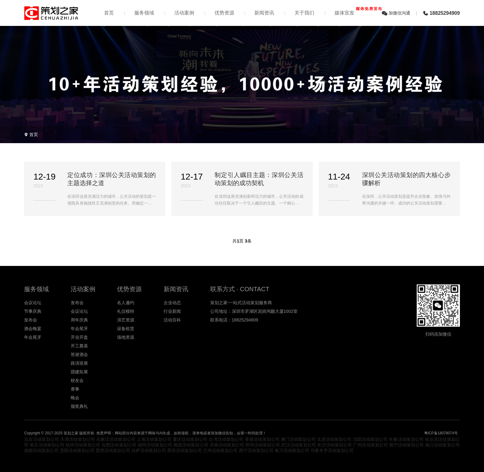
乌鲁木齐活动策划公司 (332, 450)
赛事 (75, 389)
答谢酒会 (79, 354)
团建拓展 (79, 371)
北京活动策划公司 (41, 439)
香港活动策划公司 (262, 439)
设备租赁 (125, 328)
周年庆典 (79, 319)
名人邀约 (125, 302)
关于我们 (304, 12)
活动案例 (184, 12)
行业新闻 (172, 311)
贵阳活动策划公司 (77, 450)
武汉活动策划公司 (298, 444)
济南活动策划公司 (227, 444)
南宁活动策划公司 (406, 444)
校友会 (77, 380)
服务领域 (144, 12)
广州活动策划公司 (370, 444)
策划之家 (71, 433)
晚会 (75, 397)
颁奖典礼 (79, 406)
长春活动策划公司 (406, 439)
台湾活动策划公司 (226, 439)
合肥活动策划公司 (119, 444)
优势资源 (224, 12)
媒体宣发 (358, 11)
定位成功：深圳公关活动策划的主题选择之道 (111, 179)
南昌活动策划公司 (190, 444)
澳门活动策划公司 (298, 439)
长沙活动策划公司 (334, 444)
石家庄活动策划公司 (116, 439)
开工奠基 (79, 345)
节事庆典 (32, 311)
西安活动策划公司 (184, 450)
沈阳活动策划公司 (370, 439)
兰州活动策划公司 (220, 450)
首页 (109, 12)
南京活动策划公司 (47, 444)
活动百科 (172, 319)
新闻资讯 (264, 12)
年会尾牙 (32, 337)
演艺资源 (125, 319)
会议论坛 (32, 302)
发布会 (30, 319)
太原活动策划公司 (334, 439)
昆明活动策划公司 (113, 450)
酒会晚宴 (32, 328)
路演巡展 (79, 363)
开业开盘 (79, 337)
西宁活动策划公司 (256, 450)
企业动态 (172, 302)
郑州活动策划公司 (262, 444)
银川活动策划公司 (292, 450)
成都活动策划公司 (41, 450)
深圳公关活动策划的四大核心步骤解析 (406, 179)
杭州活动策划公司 (83, 444)
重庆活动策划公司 (190, 439)
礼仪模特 (125, 311)
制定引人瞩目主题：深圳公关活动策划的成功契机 (259, 179)
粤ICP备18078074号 (441, 433)
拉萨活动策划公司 (148, 450)
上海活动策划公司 (154, 439)
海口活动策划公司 (442, 444)
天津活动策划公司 (77, 439)
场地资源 (125, 337)
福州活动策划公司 (155, 444)
